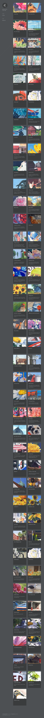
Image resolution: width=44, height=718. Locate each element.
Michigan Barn (31, 295)
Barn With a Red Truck (17, 436)
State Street (16, 524)
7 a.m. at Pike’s (16, 295)
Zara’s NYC (30, 66)
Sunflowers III (16, 506)
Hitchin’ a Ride (31, 119)
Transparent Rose (31, 260)
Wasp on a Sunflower (32, 154)
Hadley (30, 436)
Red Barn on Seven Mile (32, 471)
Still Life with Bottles (32, 489)
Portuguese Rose (16, 66)
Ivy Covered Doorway (17, 577)
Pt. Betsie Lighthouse (17, 260)
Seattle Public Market (17, 682)
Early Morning (31, 559)
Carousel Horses (16, 383)
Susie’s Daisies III (16, 348)
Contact (3, 15)
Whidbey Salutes (16, 242)
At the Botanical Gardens (18, 647)
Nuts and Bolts (16, 330)
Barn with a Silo (31, 172)
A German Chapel (16, 489)
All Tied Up (30, 348)
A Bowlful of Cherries (17, 225)
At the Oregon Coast (32, 594)
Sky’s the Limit (31, 31)
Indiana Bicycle (16, 559)
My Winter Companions (17, 313)
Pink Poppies (31, 418)
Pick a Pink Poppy (17, 31)
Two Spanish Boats (32, 401)
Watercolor (4, 20)
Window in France (17, 154)
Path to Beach (31, 207)
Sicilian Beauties (16, 612)
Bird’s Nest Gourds (31, 647)
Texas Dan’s (30, 612)
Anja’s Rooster (16, 119)
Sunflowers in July (31, 506)
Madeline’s (15, 471)
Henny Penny (31, 225)
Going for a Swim (16, 700)
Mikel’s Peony (16, 207)
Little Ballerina (16, 172)
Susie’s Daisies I (16, 401)
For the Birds (31, 137)
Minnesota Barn (31, 383)
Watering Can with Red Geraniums (34, 313)
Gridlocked (3, 715)
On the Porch (16, 84)
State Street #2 (31, 49)
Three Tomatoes (31, 84)
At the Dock (16, 137)
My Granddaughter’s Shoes (18, 418)
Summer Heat (31, 577)
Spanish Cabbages (31, 330)
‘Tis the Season (31, 242)
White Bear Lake (31, 682)
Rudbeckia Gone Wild (32, 524)
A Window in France (17, 49)
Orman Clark (8, 715)
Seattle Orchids (16, 594)
